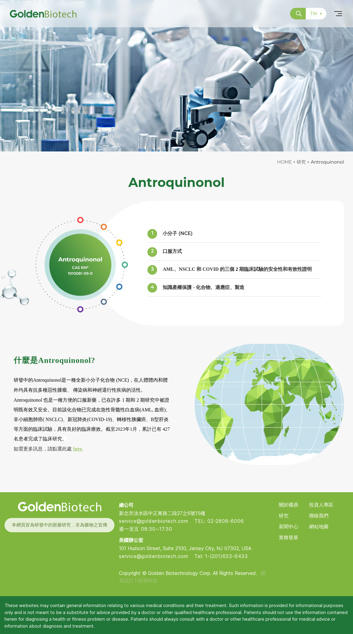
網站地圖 (318, 526)
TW (316, 13)
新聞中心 (288, 526)
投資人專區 (321, 505)
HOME (284, 162)
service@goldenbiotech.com (153, 521)
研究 (301, 162)
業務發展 (288, 537)
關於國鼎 (288, 505)
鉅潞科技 (147, 580)
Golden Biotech (59, 506)
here (77, 449)
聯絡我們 (318, 516)
